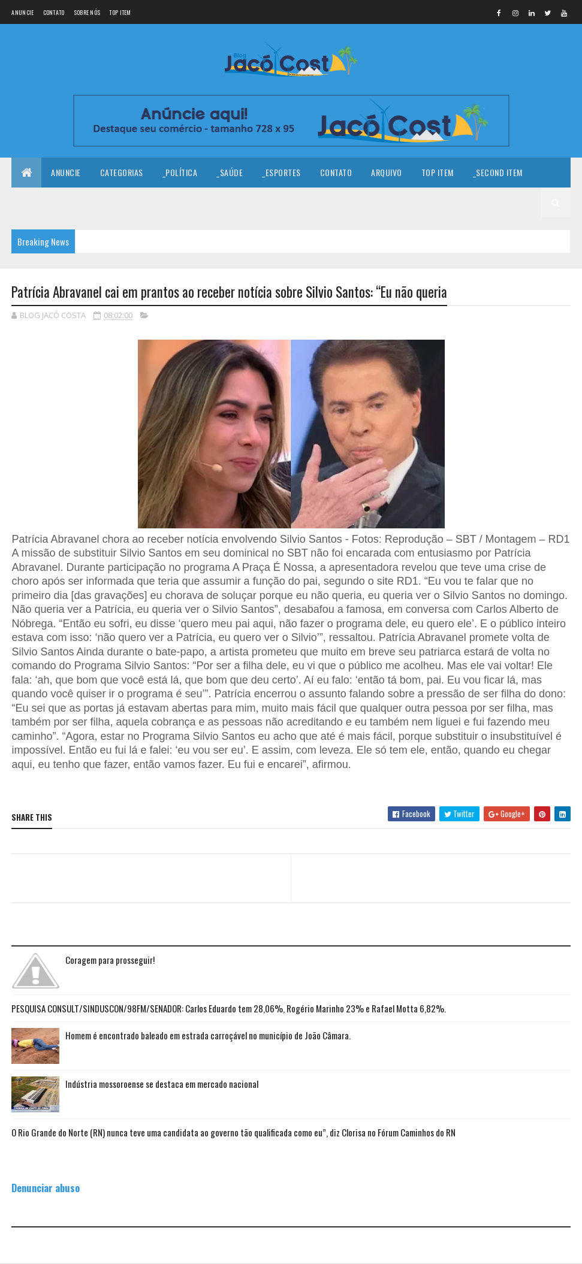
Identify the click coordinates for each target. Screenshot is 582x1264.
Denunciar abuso (45, 1187)
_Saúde (229, 172)
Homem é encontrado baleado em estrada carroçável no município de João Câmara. (208, 1035)
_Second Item (498, 172)
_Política (180, 172)
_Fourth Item (108, 202)
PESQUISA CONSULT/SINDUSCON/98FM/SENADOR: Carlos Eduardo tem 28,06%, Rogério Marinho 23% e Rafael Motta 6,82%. (228, 1008)
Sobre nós (87, 12)
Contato (54, 12)
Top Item (120, 12)
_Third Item (42, 202)
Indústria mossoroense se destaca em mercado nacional (161, 1083)
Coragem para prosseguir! (110, 959)
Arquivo (386, 172)
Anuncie (22, 12)
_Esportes (281, 172)
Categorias (121, 172)
